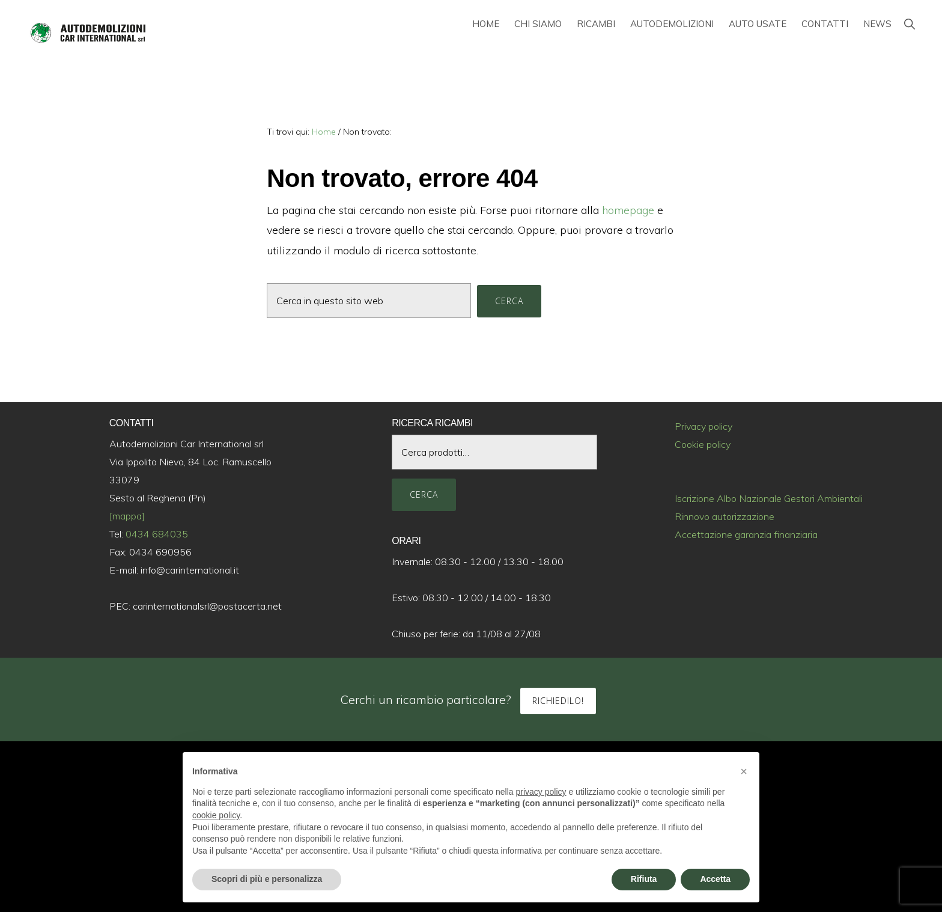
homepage (628, 210)
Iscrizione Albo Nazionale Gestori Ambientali (769, 498)
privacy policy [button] (541, 792)
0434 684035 (157, 534)
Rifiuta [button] (644, 879)
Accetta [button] (715, 879)
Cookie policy (703, 444)
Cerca (424, 494)
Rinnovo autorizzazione (724, 516)
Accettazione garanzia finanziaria (746, 534)
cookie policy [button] (216, 815)
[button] (909, 23)
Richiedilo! (558, 700)
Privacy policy (703, 426)
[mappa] (127, 516)
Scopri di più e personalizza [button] (266, 879)
